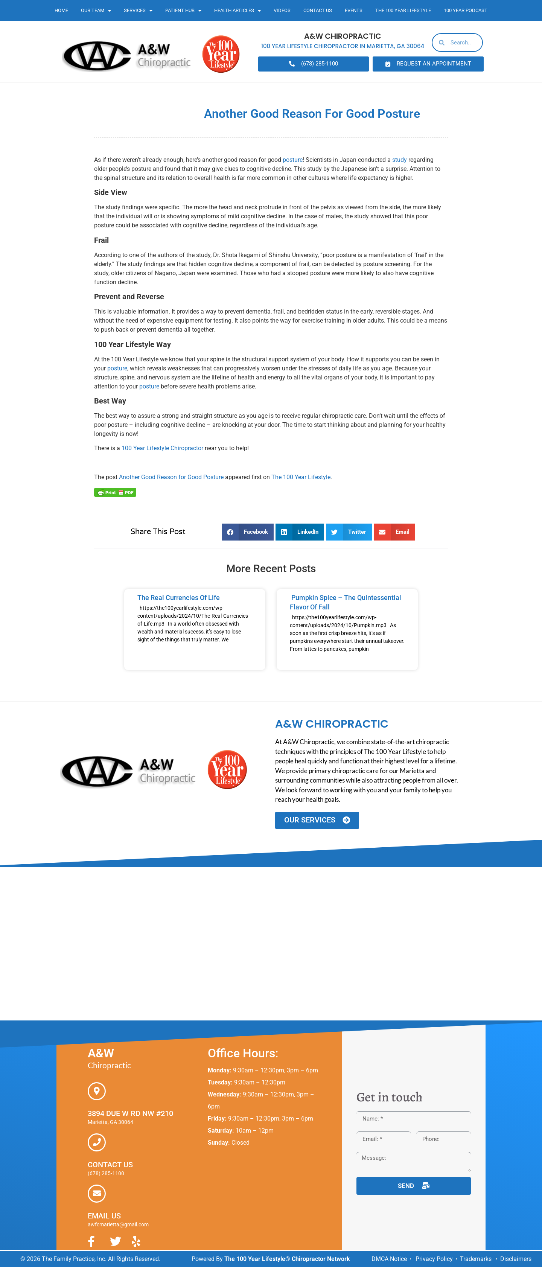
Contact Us (317, 10)
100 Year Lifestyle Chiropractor (162, 448)
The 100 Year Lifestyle (403, 10)
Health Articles (237, 11)
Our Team (96, 11)
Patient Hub (183, 11)
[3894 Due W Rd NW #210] (97, 1091)
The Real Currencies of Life (178, 598)
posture (293, 159)
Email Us (104, 1215)
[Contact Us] (97, 1142)
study (399, 159)
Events (353, 10)
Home (61, 10)
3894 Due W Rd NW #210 (130, 1113)
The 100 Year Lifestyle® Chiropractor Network (287, 1258)
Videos (282, 10)
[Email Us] (97, 1193)
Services (138, 11)
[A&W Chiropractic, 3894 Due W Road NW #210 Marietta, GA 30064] (271, 943)
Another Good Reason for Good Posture (171, 477)
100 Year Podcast (465, 10)
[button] (248, 532)
